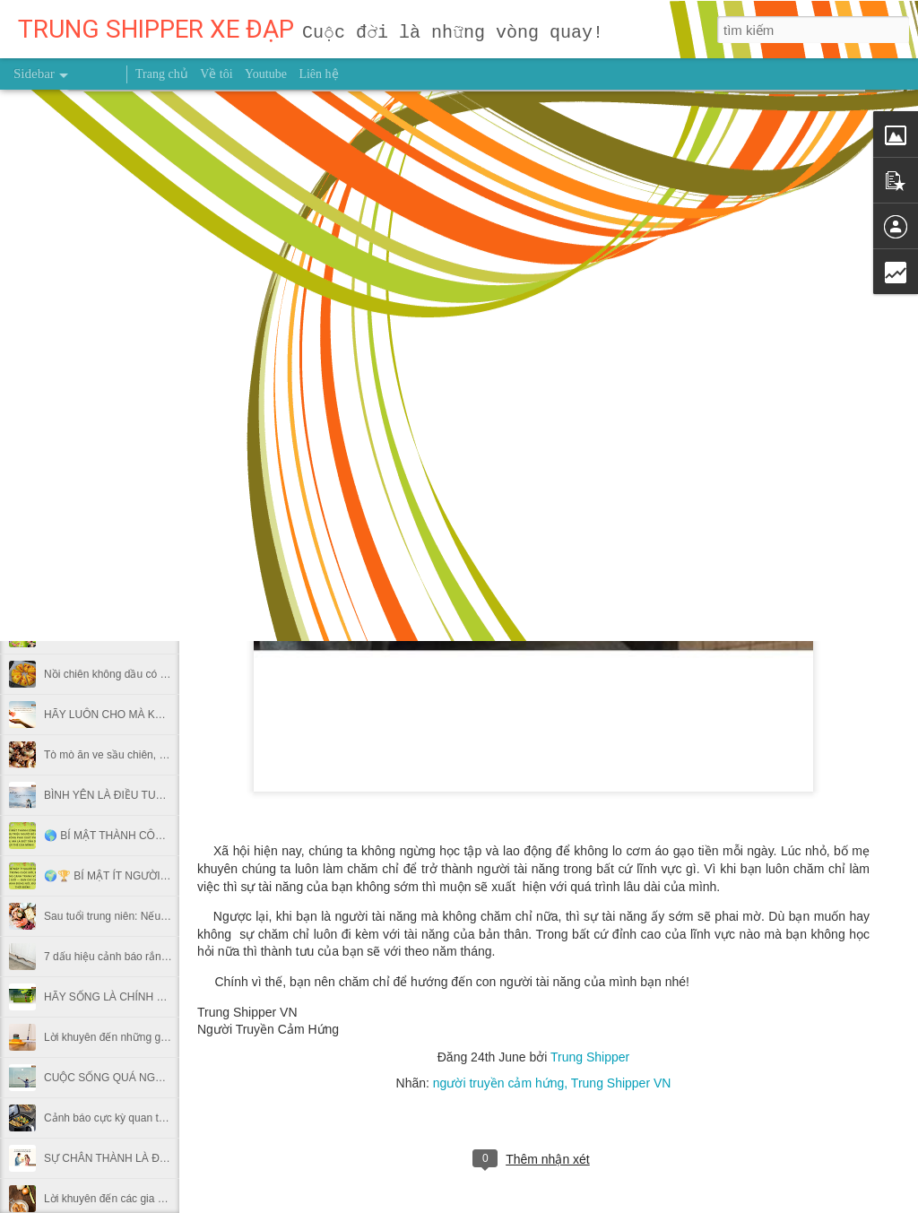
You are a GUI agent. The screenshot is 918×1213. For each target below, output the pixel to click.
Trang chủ (161, 74)
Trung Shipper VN (621, 1083)
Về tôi (216, 74)
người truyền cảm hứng (499, 1083)
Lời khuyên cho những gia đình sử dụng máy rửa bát (170, 392)
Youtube (266, 74)
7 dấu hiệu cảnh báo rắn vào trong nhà (137, 956)
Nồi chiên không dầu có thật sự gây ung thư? (152, 674)
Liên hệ (318, 74)
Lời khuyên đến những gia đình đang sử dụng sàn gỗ (171, 1037)
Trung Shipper (589, 1057)
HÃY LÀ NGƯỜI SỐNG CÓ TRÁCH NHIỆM (147, 553)
